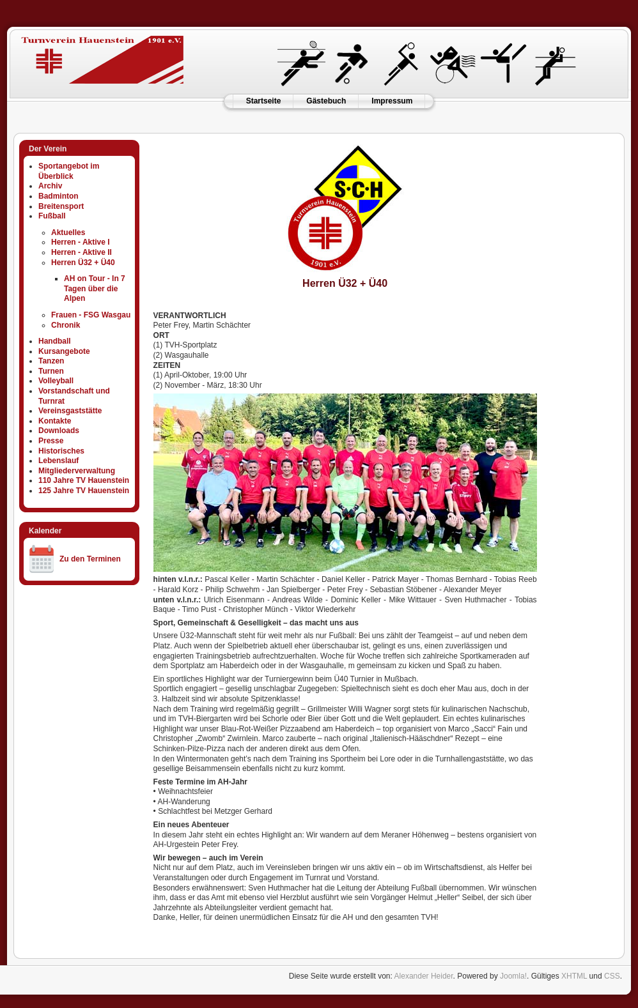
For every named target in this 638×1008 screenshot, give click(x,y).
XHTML (574, 976)
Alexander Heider (423, 976)
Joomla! (513, 976)
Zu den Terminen (90, 558)
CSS (612, 976)
